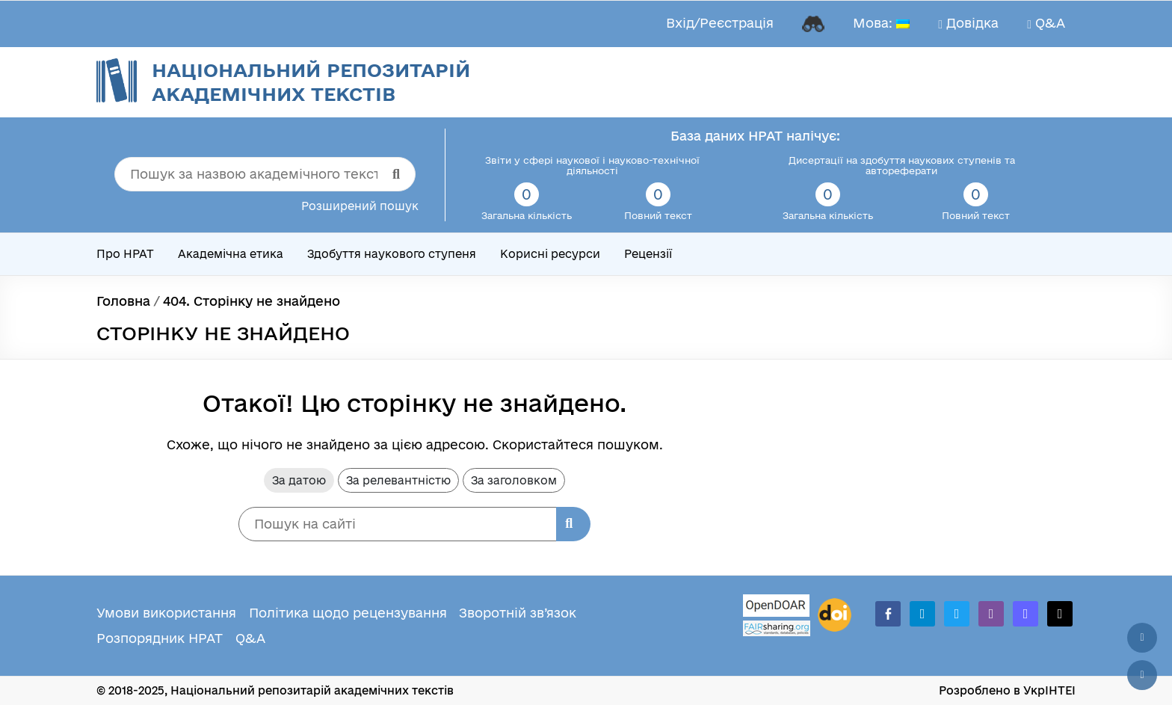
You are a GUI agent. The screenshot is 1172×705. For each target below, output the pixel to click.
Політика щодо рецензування (348, 613)
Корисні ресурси (550, 253)
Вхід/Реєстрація (720, 23)
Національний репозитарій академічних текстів (311, 82)
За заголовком (514, 480)
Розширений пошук (360, 206)
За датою (299, 480)
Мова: (881, 23)
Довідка (968, 23)
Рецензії (648, 253)
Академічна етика (230, 253)
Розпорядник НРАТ (159, 638)
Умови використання (166, 613)
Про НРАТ (125, 253)
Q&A (1046, 23)
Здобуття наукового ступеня (391, 253)
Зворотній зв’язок (517, 613)
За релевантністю (398, 480)
